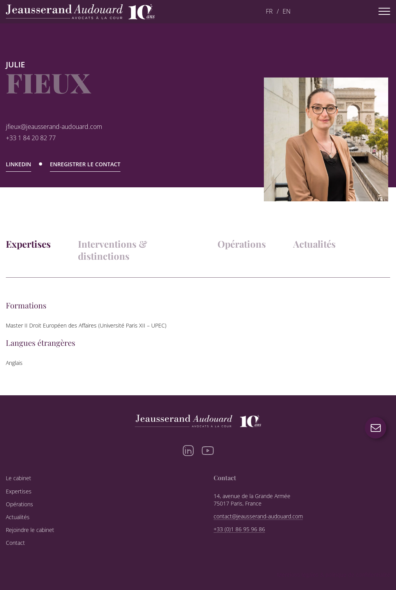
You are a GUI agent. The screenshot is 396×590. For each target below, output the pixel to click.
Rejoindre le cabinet (30, 530)
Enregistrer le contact (85, 164)
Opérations (241, 244)
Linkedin (18, 164)
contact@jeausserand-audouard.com (258, 516)
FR (269, 11)
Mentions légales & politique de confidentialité (333, 575)
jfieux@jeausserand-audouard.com (54, 126)
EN (287, 11)
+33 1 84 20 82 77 (31, 138)
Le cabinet (18, 478)
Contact (15, 542)
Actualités (314, 244)
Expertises (28, 244)
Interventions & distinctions (112, 250)
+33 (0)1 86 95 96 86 (239, 529)
